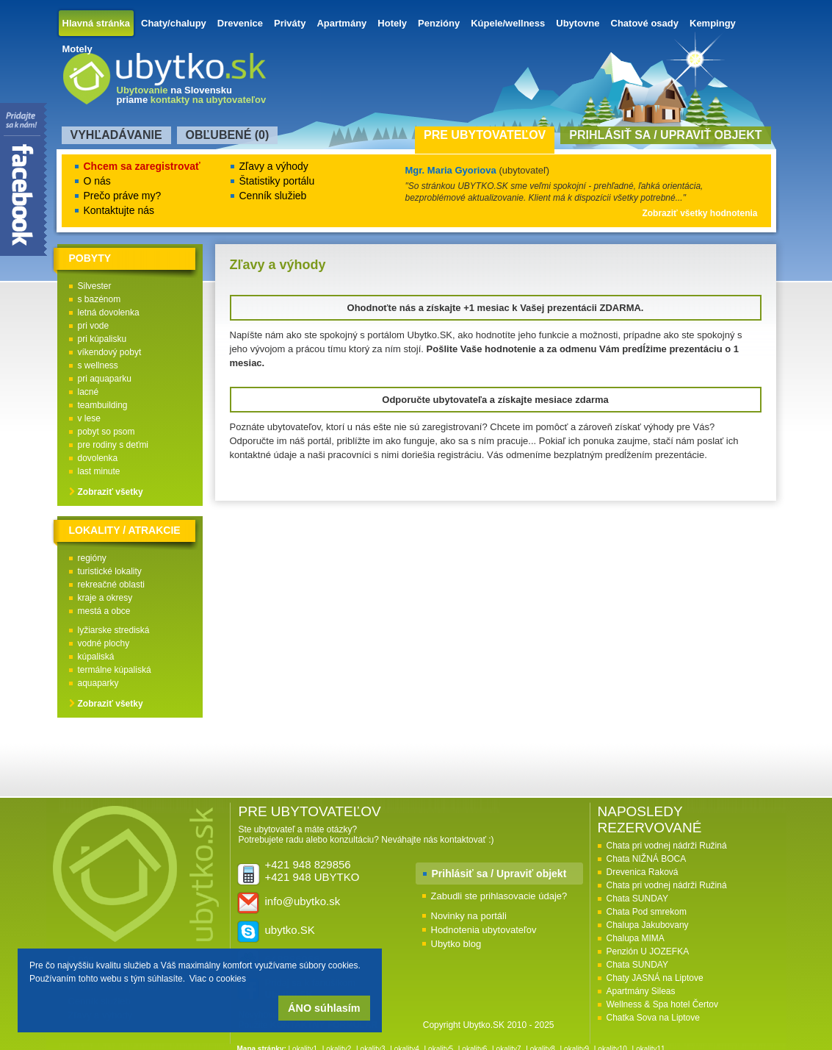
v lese (89, 418)
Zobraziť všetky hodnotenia (699, 213)
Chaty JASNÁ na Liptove (655, 978)
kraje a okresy (105, 598)
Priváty (289, 23)
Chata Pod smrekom (647, 912)
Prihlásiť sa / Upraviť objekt (499, 873)
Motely (77, 48)
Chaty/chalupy (173, 23)
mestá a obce (104, 611)
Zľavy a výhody (273, 166)
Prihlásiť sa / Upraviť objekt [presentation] (665, 135)
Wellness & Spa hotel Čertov (663, 1004)
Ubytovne (577, 23)
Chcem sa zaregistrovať (142, 166)
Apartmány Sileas (641, 991)
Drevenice (240, 23)
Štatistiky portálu (277, 181)
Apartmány (341, 23)
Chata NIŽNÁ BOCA (647, 859)
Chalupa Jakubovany (648, 925)
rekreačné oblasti (111, 584)
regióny (92, 558)
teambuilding (103, 405)
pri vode (93, 326)
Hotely (392, 23)
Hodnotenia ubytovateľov (484, 929)
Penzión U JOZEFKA (648, 951)
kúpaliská (96, 656)
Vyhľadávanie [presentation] (116, 135)
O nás (97, 181)
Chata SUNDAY (637, 898)
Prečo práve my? (123, 195)
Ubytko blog (456, 943)
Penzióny (439, 23)
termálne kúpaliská (114, 670)
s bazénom (99, 299)
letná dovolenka (109, 312)
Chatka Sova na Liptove (653, 1018)
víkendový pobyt (110, 352)
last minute (99, 471)
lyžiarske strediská (114, 630)
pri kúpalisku (102, 339)
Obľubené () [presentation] (228, 135)
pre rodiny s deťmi (113, 445)
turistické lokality (110, 571)
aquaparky (98, 683)
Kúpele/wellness (508, 23)
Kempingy (713, 23)
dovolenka (98, 458)
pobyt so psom (106, 431)
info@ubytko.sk (303, 901)
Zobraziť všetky (110, 492)
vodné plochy (104, 643)
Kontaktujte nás (119, 210)
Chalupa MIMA (636, 938)
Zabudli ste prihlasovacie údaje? (499, 895)
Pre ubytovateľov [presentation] (485, 135)
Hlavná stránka (96, 23)
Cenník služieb (273, 195)
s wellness (98, 365)
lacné (88, 392)
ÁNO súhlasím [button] (324, 1008)
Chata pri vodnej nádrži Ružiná (667, 845)
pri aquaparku (104, 379)
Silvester (95, 286)
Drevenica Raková (643, 872)
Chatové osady (645, 23)
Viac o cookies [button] (217, 979)
